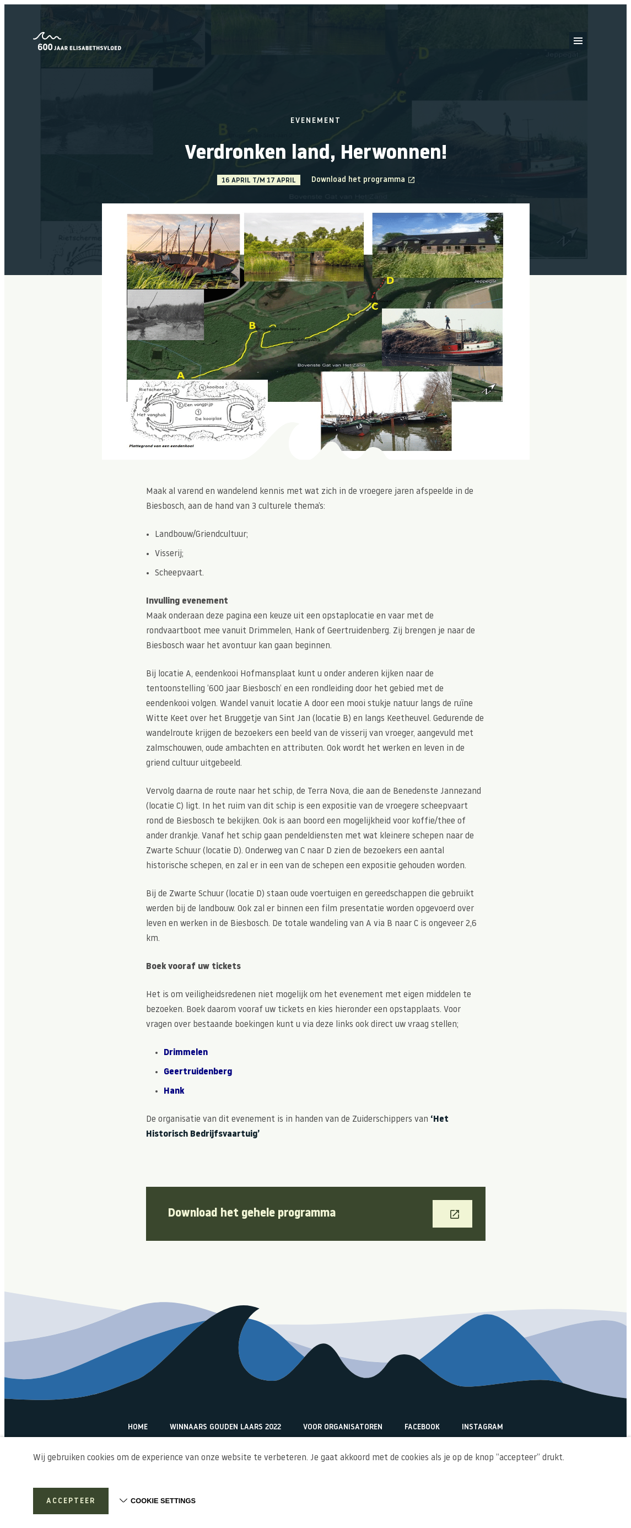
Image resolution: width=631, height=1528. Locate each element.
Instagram (482, 1427)
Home (138, 1427)
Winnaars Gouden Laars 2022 (225, 1427)
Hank (174, 1091)
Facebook (422, 1427)
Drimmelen (187, 1052)
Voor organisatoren (342, 1427)
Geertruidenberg (198, 1072)
